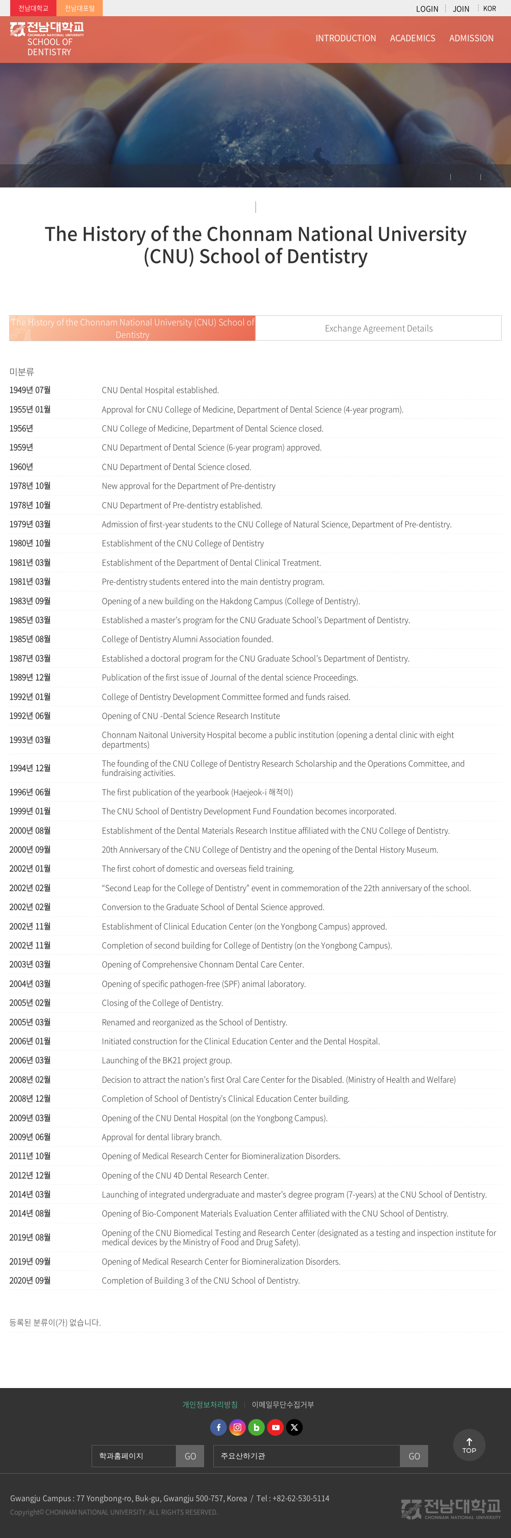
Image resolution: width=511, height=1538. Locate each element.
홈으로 (16, 175)
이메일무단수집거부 (283, 1404)
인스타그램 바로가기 (237, 1427)
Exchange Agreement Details (379, 328)
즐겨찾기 (497, 178)
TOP (469, 1450)
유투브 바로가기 (275, 1427)
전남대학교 (34, 7)
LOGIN (427, 8)
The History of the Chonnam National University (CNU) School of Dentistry (132, 328)
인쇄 (435, 178)
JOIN (461, 8)
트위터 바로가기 (294, 1427)
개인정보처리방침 (210, 1404)
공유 (466, 178)
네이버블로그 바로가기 (256, 1427)
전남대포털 (80, 7)
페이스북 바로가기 (218, 1427)
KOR (489, 8)
